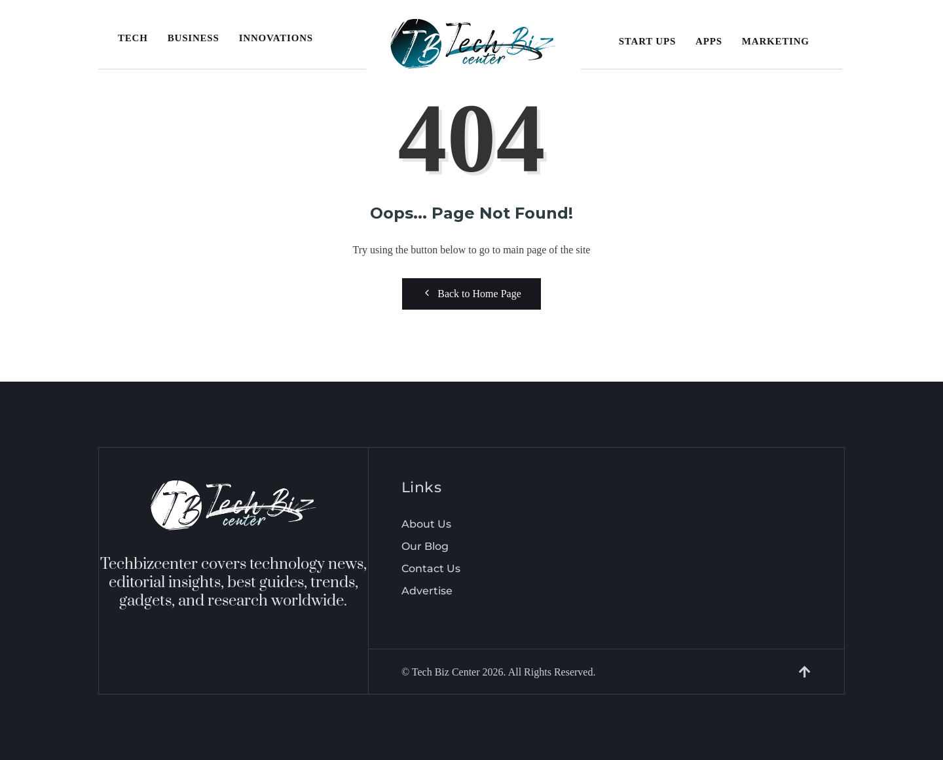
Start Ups (647, 41)
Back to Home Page (471, 293)
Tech (133, 38)
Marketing (775, 41)
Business (193, 38)
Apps (708, 41)
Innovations (276, 38)
